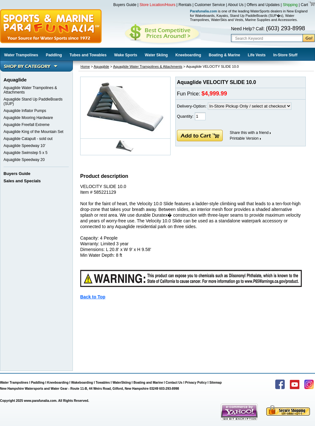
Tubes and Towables (88, 55)
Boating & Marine (224, 55)
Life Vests (257, 55)
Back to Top (92, 296)
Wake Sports (125, 55)
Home (85, 66)
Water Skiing (156, 55)
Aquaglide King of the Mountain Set (33, 131)
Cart (304, 5)
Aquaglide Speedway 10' (25, 145)
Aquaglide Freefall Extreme (27, 124)
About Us (235, 5)
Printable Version (244, 138)
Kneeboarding (188, 55)
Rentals (185, 5)
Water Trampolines (21, 55)
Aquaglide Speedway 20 (24, 159)
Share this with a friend (249, 132)
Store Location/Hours (158, 5)
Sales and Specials (22, 180)
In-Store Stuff (285, 55)
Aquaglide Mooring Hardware (28, 117)
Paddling (54, 55)
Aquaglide (101, 66)
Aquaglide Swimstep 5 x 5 (25, 152)
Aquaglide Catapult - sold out (28, 138)
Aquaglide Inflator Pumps (25, 110)
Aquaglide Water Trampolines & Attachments (147, 66)
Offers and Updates (264, 5)
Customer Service (210, 5)
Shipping (290, 5)
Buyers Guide (124, 5)
